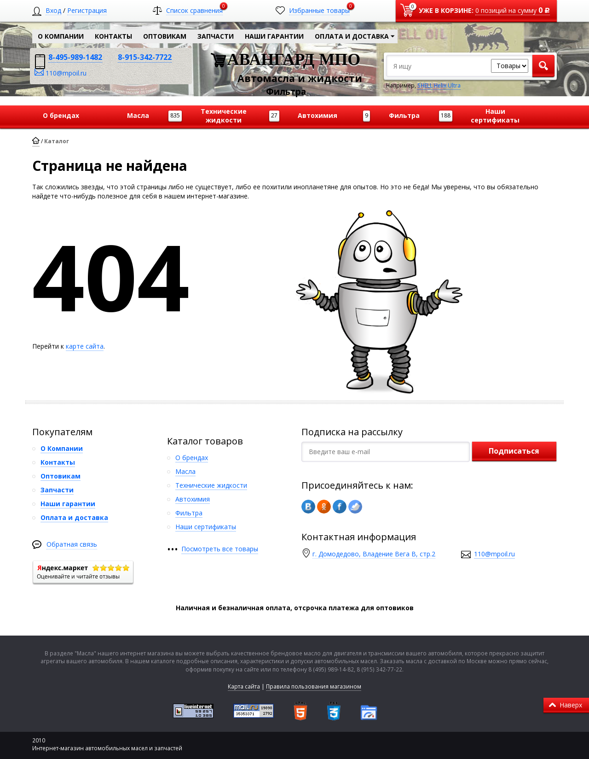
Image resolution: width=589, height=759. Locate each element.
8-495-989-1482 (75, 57)
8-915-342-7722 (145, 57)
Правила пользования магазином (313, 686)
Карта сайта (244, 686)
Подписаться (514, 451)
